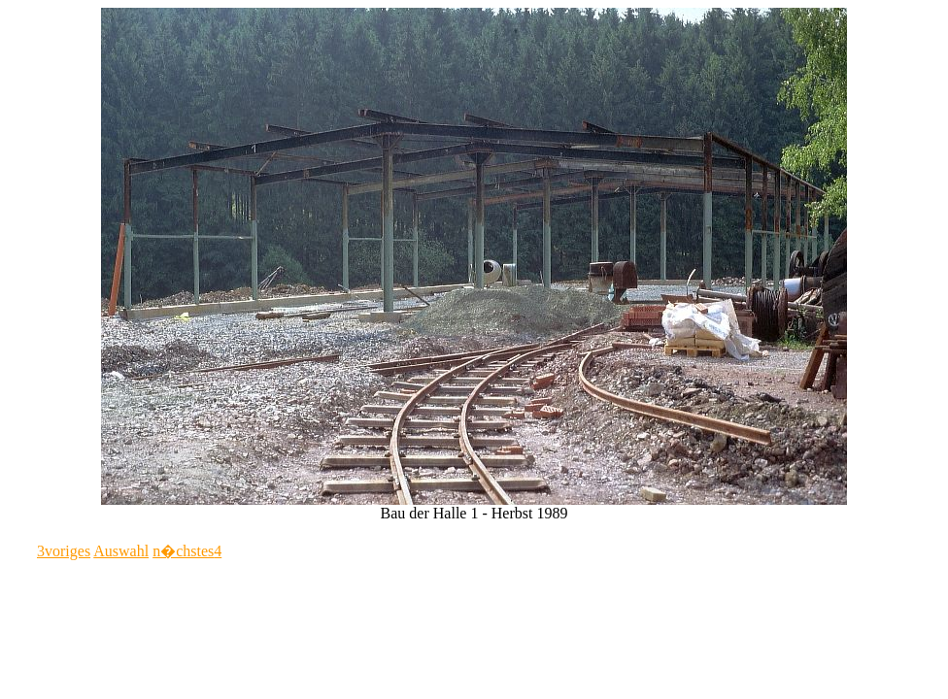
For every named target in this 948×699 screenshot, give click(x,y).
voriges (63, 551)
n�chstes (186, 551)
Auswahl (121, 551)
